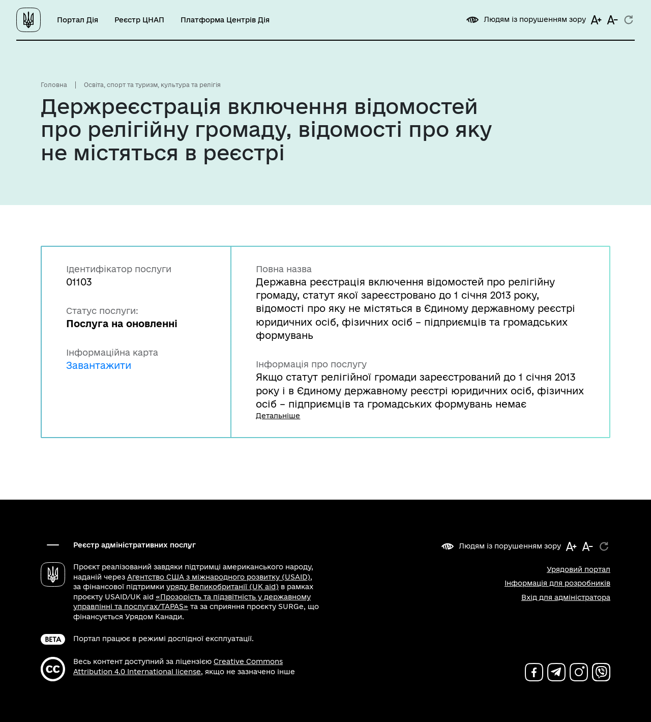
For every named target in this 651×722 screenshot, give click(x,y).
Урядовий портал (578, 569)
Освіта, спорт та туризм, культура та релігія (152, 84)
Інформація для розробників (557, 583)
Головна (54, 84)
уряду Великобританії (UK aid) (222, 587)
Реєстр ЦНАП (139, 20)
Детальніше (278, 416)
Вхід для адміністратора (565, 597)
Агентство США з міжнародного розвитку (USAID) (218, 577)
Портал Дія (77, 20)
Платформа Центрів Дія (225, 20)
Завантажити (98, 365)
